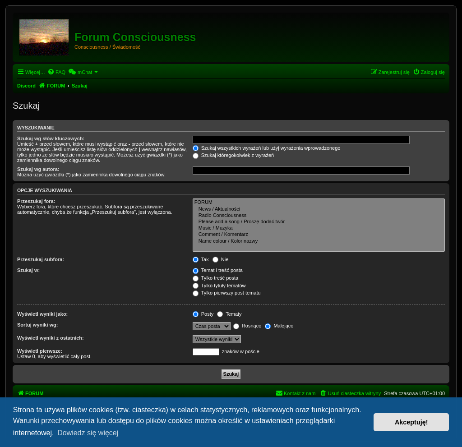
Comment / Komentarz (319, 234)
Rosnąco (247, 325)
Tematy (229, 314)
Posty (203, 314)
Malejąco (279, 325)
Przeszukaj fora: (36, 201)
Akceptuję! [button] (411, 422)
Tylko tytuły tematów (219, 285)
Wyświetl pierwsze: (39, 351)
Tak (201, 259)
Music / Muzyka (319, 228)
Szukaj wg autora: (38, 169)
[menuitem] (56, 72)
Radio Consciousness (319, 215)
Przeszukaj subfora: (40, 259)
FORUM (319, 202)
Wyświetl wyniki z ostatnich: (50, 338)
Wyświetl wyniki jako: (42, 314)
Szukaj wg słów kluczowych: (50, 138)
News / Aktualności (319, 209)
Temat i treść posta (218, 270)
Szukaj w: (28, 270)
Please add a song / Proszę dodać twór (319, 222)
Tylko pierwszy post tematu (227, 292)
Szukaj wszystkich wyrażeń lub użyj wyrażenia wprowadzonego (267, 148)
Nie (221, 259)
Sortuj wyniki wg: (37, 324)
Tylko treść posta (215, 278)
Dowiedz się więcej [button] (87, 433)
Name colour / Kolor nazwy (319, 241)
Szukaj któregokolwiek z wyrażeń (233, 155)
